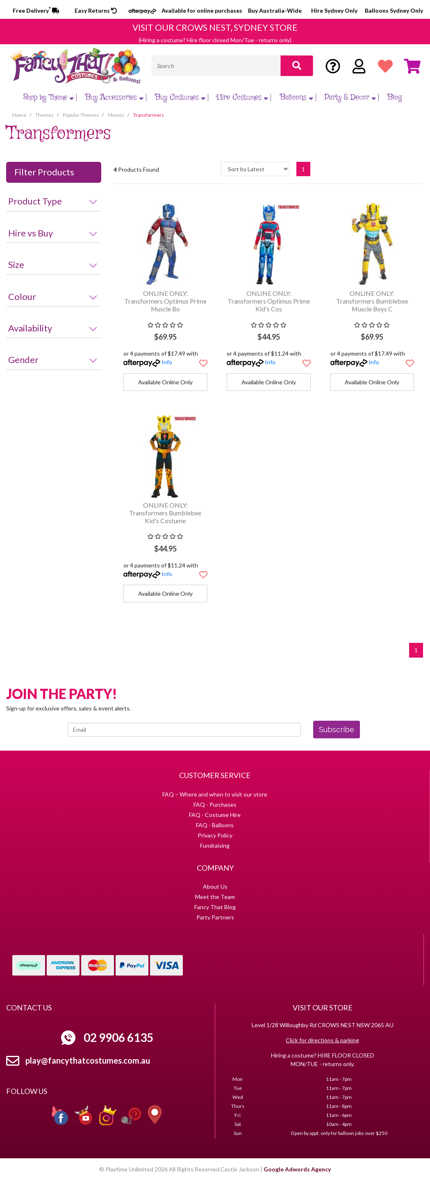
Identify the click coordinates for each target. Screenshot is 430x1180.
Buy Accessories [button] (115, 97)
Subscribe (336, 729)
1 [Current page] (303, 169)
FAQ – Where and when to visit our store (214, 794)
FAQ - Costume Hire (215, 814)
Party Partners (215, 917)
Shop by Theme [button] (49, 97)
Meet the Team (215, 896)
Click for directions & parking (322, 1040)
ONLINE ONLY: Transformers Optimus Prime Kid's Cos (269, 301)
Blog (394, 97)
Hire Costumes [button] (243, 97)
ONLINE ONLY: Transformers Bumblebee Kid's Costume (165, 512)
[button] (203, 363)
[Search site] (296, 66)
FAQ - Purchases (215, 804)
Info (167, 362)
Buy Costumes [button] (181, 97)
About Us (215, 886)
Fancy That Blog (215, 906)
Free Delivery (36, 10)
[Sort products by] (255, 169)
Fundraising (215, 845)
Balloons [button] (297, 97)
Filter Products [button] (44, 172)
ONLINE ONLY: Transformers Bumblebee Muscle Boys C (372, 301)
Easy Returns (96, 10)
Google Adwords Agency (297, 1169)
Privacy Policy (215, 835)
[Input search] (216, 66)
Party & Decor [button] (351, 97)
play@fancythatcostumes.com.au (87, 1060)
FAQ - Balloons (215, 824)
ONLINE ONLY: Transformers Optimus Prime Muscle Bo (165, 301)
